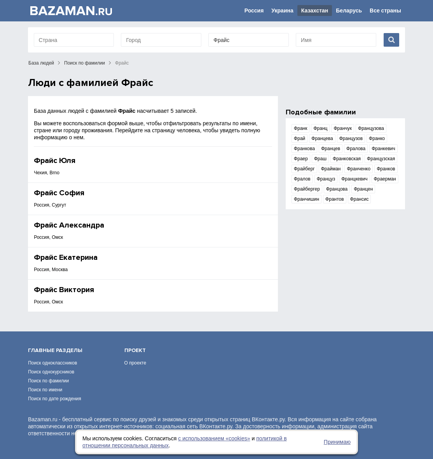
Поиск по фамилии (84, 63)
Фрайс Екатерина (66, 257)
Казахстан (314, 10)
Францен (363, 189)
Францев (330, 148)
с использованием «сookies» (214, 438)
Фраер (301, 158)
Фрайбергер (307, 189)
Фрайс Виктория (64, 289)
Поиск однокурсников (51, 372)
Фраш (320, 158)
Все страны (385, 10)
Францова (336, 189)
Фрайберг (304, 169)
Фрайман (331, 169)
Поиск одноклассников (52, 363)
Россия (254, 10)
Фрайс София (59, 193)
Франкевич (383, 148)
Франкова (304, 148)
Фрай (299, 138)
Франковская (347, 158)
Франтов (334, 199)
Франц (320, 128)
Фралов (302, 179)
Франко (377, 138)
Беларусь (349, 10)
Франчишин (306, 199)
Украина (282, 10)
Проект (135, 350)
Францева (322, 138)
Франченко (358, 169)
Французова (371, 128)
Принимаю (337, 442)
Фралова (355, 148)
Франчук (342, 128)
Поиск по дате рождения (54, 398)
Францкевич (354, 179)
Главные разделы (55, 350)
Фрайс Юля (54, 160)
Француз (326, 179)
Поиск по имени (45, 389)
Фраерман (385, 179)
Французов (351, 138)
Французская (381, 158)
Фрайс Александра (69, 225)
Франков (386, 169)
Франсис (359, 199)
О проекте (135, 363)
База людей (41, 63)
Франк (300, 128)
